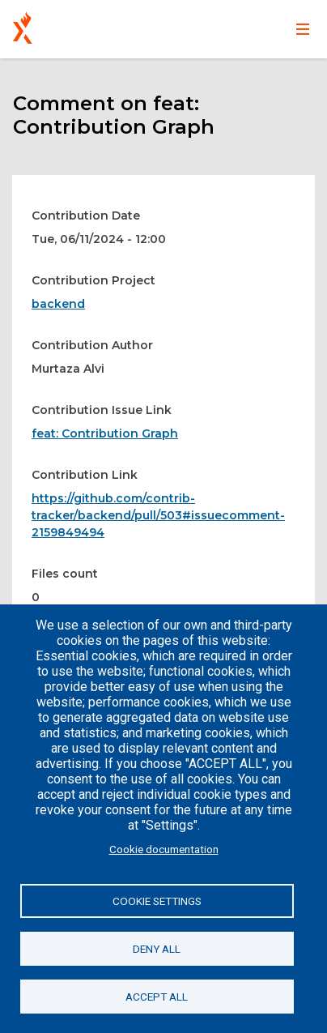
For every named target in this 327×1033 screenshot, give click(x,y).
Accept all (156, 996)
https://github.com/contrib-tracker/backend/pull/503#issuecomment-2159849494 (158, 515)
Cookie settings (157, 900)
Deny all (156, 948)
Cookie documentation (164, 849)
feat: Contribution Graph (105, 433)
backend (58, 304)
